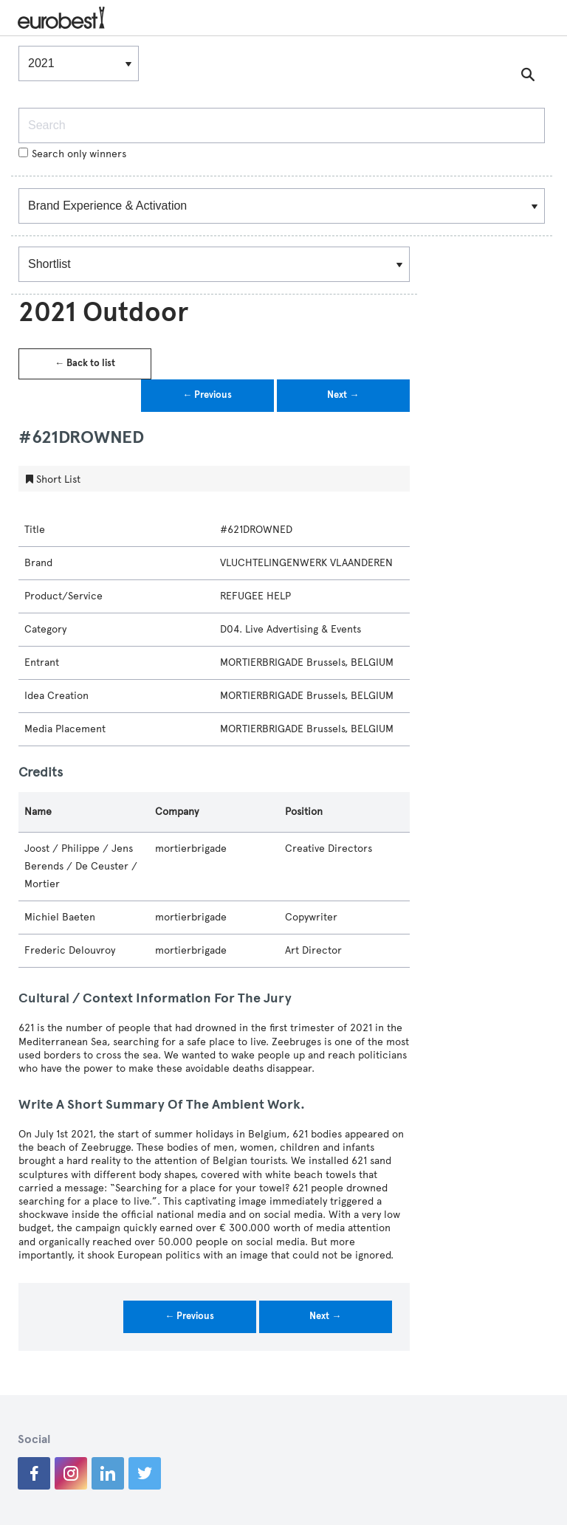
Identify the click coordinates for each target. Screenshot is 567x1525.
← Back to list (85, 363)
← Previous (207, 395)
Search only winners (72, 154)
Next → (343, 395)
